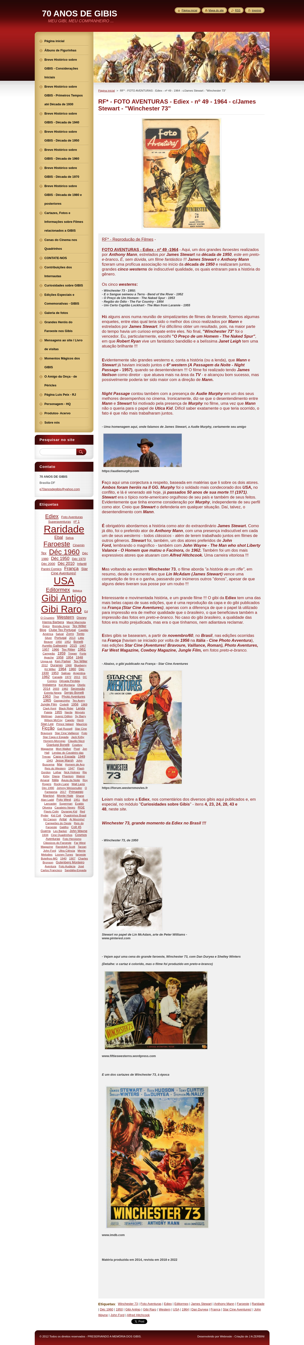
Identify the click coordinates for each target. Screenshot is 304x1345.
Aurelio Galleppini (54, 645)
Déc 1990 (48, 787)
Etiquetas (106, 1304)
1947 (71, 768)
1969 (84, 704)
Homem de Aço (75, 764)
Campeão (49, 653)
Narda (68, 712)
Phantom (68, 776)
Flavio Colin (51, 811)
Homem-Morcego (54, 740)
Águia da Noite (70, 780)
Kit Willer (50, 669)
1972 (68, 676)
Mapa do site (216, 10)
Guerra (46, 831)
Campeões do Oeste (58, 823)
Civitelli (64, 704)
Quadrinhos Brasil (75, 815)
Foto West (63, 799)
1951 (77, 799)
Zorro (70, 634)
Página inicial (106, 90)
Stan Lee (47, 724)
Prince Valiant (65, 724)
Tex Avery (78, 700)
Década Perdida (69, 680)
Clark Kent (49, 708)
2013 (72, 637)
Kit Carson (49, 819)
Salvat (60, 633)
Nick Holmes (72, 772)
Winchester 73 (128, 1304)
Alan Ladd (47, 799)
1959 (61, 653)
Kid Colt (56, 815)
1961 (82, 649)
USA (176, 1309)
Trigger (72, 653)
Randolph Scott (65, 846)
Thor (56, 696)
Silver (48, 637)
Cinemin (78, 545)
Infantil (82, 564)
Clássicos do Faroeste (57, 842)
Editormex (181, 1304)
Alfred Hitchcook (138, 1315)
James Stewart (201, 1304)
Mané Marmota (76, 622)
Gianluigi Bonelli (57, 745)
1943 (49, 760)
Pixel (77, 748)
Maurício (81, 724)
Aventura (50, 866)
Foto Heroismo (72, 838)
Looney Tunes (64, 854)
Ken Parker (63, 661)
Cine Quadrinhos (61, 834)
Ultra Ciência (67, 850)
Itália (55, 780)
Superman (65, 803)
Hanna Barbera (53, 622)
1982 (65, 688)
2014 (46, 688)
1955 (58, 712)
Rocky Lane (61, 784)
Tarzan (82, 846)
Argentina (79, 673)
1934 (45, 834)
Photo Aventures (73, 696)
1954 (69, 657)
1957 (45, 649)
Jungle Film (49, 704)
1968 (68, 665)
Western (164, 1309)
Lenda (80, 708)
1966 (55, 649)
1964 (185, 1309)
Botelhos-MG (49, 858)
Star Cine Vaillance (67, 733)
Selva (70, 538)
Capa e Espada (64, 756)
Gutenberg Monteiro (70, 862)
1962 (46, 677)
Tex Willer (81, 661)
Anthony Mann (224, 1304)
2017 (63, 791)
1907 (72, 858)
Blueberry (80, 665)
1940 (63, 858)
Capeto (69, 720)
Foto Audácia (67, 866)
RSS (237, 10)
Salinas (65, 673)
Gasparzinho (62, 700)
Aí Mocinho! (77, 819)
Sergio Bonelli (74, 692)
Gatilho (63, 827)
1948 (79, 657)
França (215, 1309)
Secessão (78, 688)
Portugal (61, 638)
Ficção (48, 728)
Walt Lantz (78, 784)
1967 (82, 645)
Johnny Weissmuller (69, 787)
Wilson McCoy (53, 720)
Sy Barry (80, 716)
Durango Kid (69, 811)
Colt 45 (76, 827)
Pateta (48, 712)
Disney (82, 617)
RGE (81, 807)
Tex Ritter (68, 649)
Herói (80, 720)
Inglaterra (49, 685)
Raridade (258, 1304)
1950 (119, 1309)
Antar (63, 819)
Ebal (58, 537)
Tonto (80, 634)
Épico (46, 626)
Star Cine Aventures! (237, 1309)
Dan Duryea (199, 1309)
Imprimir (256, 10)
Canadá (57, 676)
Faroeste (243, 1304)
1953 (54, 673)
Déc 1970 (79, 559)
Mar (60, 764)
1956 (74, 704)
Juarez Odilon (63, 716)
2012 (44, 665)
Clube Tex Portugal (62, 630)
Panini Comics (51, 569)
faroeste (81, 854)
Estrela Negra (52, 692)
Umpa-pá (46, 661)
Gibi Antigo (133, 1309)
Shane (80, 795)
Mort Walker (63, 748)
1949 (81, 756)
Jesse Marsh (64, 760)
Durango (56, 665)
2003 (56, 688)
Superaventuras (59, 522)
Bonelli (78, 641)
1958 (59, 657)
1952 (68, 641)
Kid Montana (67, 684)
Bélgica (77, 590)
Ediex (168, 1304)
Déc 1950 (60, 558)
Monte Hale (65, 795)
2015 (73, 645)
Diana (55, 776)
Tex (43, 553)
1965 (47, 700)
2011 (77, 676)
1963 (47, 696)
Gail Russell (64, 728)
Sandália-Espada (75, 870)
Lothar (57, 772)
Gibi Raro (149, 1309)
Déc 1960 (106, 1309)
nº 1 (76, 522)
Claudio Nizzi (76, 740)
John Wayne (78, 831)
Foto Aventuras (150, 1304)
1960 (72, 669)
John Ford (117, 1315)
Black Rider (66, 708)
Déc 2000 (48, 564)
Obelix (81, 684)
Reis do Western (55, 768)
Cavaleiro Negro (65, 807)
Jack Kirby (77, 736)
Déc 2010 (66, 563)
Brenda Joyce (61, 626)
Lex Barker (60, 831)
